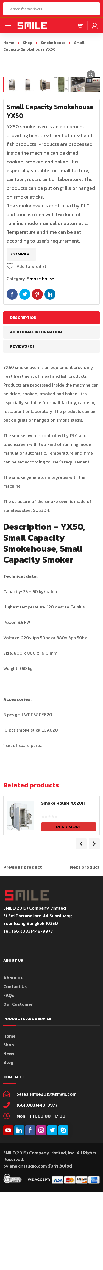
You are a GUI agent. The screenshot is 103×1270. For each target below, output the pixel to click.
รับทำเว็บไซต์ (60, 1244)
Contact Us (15, 1064)
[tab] (51, 395)
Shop (27, 43)
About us (13, 1055)
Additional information (36, 410)
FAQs (8, 1073)
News (8, 1131)
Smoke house (53, 43)
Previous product (22, 945)
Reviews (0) (22, 424)
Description (23, 396)
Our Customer (18, 1082)
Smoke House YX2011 (63, 881)
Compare (21, 332)
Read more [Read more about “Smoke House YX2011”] (68, 904)
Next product (85, 945)
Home (8, 43)
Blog (8, 1140)
